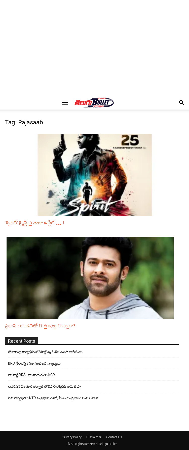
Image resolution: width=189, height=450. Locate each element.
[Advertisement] (96, 10)
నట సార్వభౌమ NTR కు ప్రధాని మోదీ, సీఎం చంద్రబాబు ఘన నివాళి (53, 398)
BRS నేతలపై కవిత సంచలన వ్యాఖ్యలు (34, 363)
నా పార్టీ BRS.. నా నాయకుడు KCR (31, 375)
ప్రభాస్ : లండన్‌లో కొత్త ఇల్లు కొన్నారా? (40, 325)
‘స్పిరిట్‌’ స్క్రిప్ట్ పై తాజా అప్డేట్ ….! (35, 222)
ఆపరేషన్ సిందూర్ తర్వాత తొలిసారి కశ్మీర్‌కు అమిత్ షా (44, 386)
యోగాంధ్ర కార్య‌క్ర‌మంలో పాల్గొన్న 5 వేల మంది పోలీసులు (45, 352)
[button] (65, 103)
